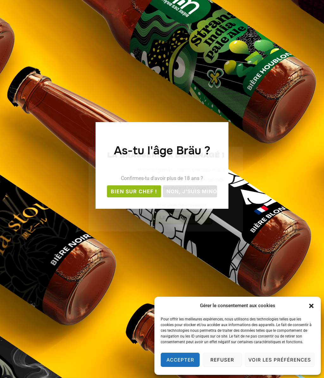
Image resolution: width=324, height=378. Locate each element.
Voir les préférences (279, 360)
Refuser (222, 360)
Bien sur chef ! (134, 191)
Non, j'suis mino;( (191, 191)
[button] (311, 306)
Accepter (180, 360)
